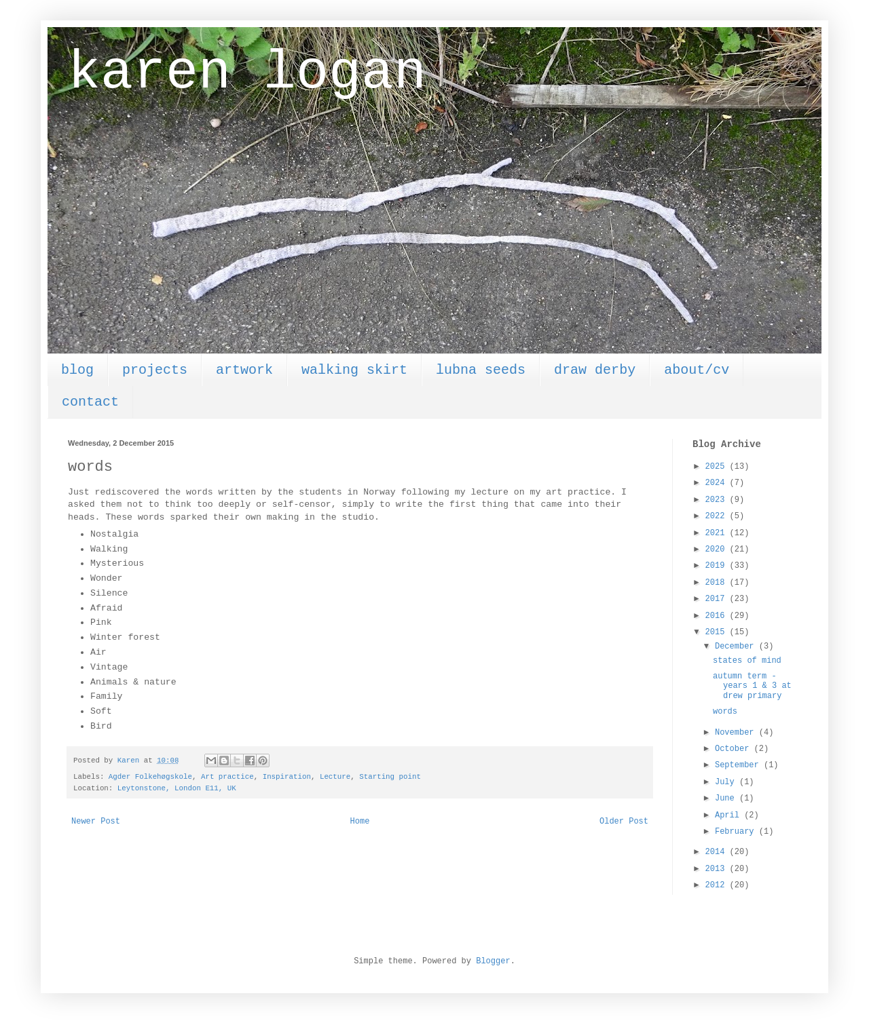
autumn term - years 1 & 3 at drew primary (752, 686)
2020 (717, 549)
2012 (717, 885)
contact (90, 402)
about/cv (696, 370)
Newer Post (95, 821)
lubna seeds (480, 370)
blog (77, 370)
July (727, 782)
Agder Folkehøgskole (150, 777)
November (737, 732)
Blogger (493, 961)
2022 (717, 516)
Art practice (227, 777)
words (725, 711)
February (737, 831)
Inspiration (287, 777)
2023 (717, 500)
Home (360, 821)
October (734, 749)
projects (154, 370)
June (727, 798)
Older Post (623, 821)
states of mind (747, 661)
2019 (717, 566)
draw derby (594, 370)
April (729, 815)
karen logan (247, 73)
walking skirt (354, 370)
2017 (717, 599)
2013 (717, 869)
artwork (244, 370)
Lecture (335, 777)
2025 (717, 466)
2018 (717, 582)
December (737, 646)
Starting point (390, 777)
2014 (717, 852)
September (739, 765)
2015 (717, 632)
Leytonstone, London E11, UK (176, 788)
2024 (717, 483)
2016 (717, 616)
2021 (717, 533)
